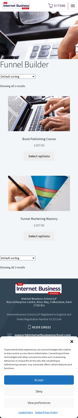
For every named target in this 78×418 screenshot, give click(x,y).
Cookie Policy (25, 412)
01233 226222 (41, 327)
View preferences (39, 403)
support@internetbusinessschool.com (42, 335)
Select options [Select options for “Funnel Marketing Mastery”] (39, 236)
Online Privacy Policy (46, 412)
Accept (39, 380)
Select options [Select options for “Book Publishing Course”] (39, 156)
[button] (72, 341)
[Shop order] (17, 76)
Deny (39, 391)
